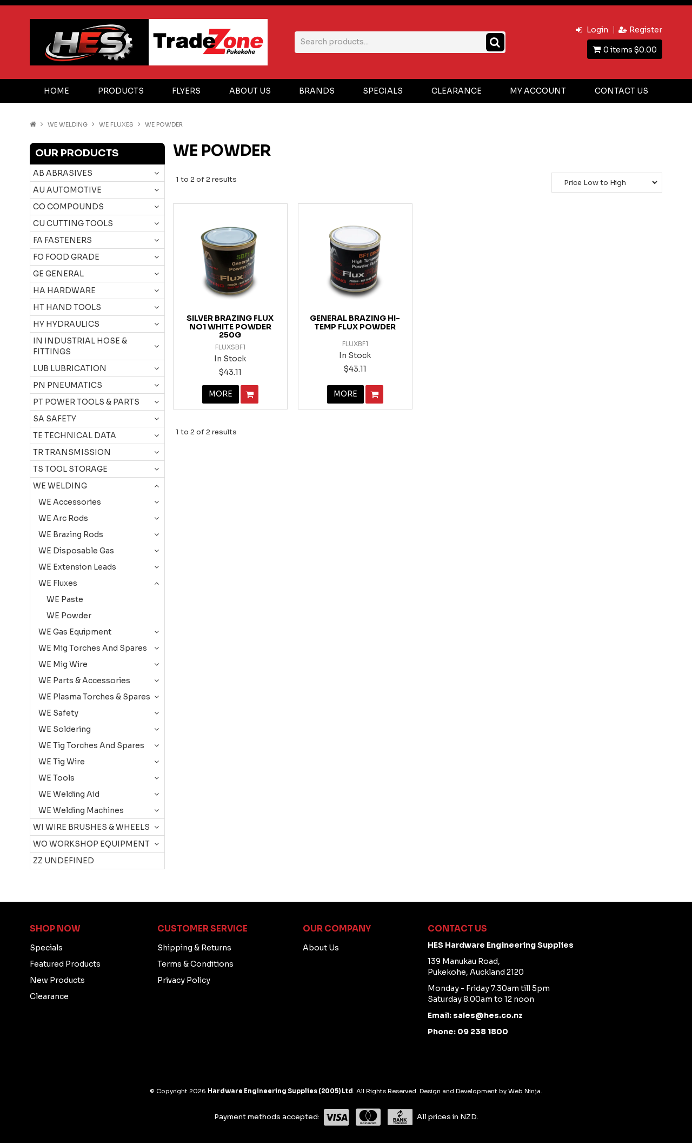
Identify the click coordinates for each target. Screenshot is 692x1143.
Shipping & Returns (194, 948)
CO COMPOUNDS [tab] (68, 207)
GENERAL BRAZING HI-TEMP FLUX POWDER (355, 322)
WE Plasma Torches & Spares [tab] (94, 697)
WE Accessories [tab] (69, 502)
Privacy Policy (183, 980)
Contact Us (621, 91)
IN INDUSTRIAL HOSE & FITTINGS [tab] (80, 346)
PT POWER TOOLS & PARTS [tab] (86, 402)
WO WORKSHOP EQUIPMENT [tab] (91, 844)
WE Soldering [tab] (64, 729)
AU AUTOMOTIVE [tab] (67, 190)
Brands (317, 91)
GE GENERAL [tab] (58, 274)
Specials (383, 91)
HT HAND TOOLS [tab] (67, 307)
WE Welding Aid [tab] (68, 794)
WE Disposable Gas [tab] (76, 551)
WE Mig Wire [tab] (63, 664)
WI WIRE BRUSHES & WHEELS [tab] (91, 827)
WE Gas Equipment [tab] (74, 632)
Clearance (456, 91)
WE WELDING (68, 124)
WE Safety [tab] (58, 713)
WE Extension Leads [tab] (77, 567)
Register (645, 30)
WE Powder (68, 615)
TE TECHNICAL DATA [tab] (74, 435)
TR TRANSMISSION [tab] (72, 452)
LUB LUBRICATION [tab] (70, 368)
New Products (57, 980)
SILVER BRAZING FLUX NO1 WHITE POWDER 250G (230, 326)
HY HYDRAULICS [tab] (66, 324)
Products (121, 91)
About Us (250, 91)
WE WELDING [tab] (60, 486)
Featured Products (65, 964)
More (220, 394)
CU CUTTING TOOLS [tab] (73, 223)
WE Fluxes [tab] (57, 583)
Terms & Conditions (195, 964)
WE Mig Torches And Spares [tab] (92, 648)
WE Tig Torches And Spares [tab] (91, 745)
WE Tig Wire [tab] (61, 762)
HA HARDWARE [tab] (64, 290)
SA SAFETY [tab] (54, 419)
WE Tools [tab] (56, 778)
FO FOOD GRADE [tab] (66, 257)
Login (597, 30)
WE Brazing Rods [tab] (70, 534)
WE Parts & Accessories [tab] (84, 680)
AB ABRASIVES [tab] (62, 173)
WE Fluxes (116, 124)
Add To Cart (249, 394)
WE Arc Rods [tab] (63, 518)
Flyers (186, 91)
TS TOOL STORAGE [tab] (70, 469)
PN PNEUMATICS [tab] (67, 385)
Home (56, 91)
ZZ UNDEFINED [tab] (63, 860)
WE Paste (64, 599)
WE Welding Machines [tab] (81, 810)
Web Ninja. (525, 1091)
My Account (538, 91)
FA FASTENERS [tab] (62, 240)
